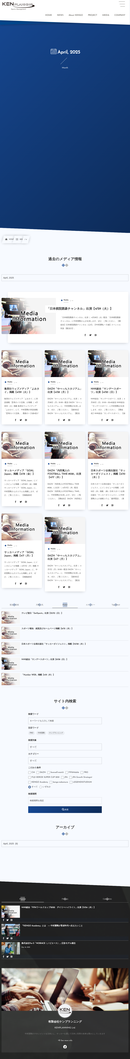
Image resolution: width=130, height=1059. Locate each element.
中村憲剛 (41, 733)
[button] (122, 4)
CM (31, 772)
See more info (66, 1041)
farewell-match (55, 772)
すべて (33, 787)
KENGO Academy (38, 782)
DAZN (41, 772)
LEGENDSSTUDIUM (81, 782)
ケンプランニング (56, 733)
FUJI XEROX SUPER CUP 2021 (43, 777)
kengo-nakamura (59, 782)
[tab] (14, 604)
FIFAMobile (72, 772)
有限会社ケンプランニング (65, 1021)
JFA (64, 777)
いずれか (45, 787)
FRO (31, 733)
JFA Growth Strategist (80, 777)
